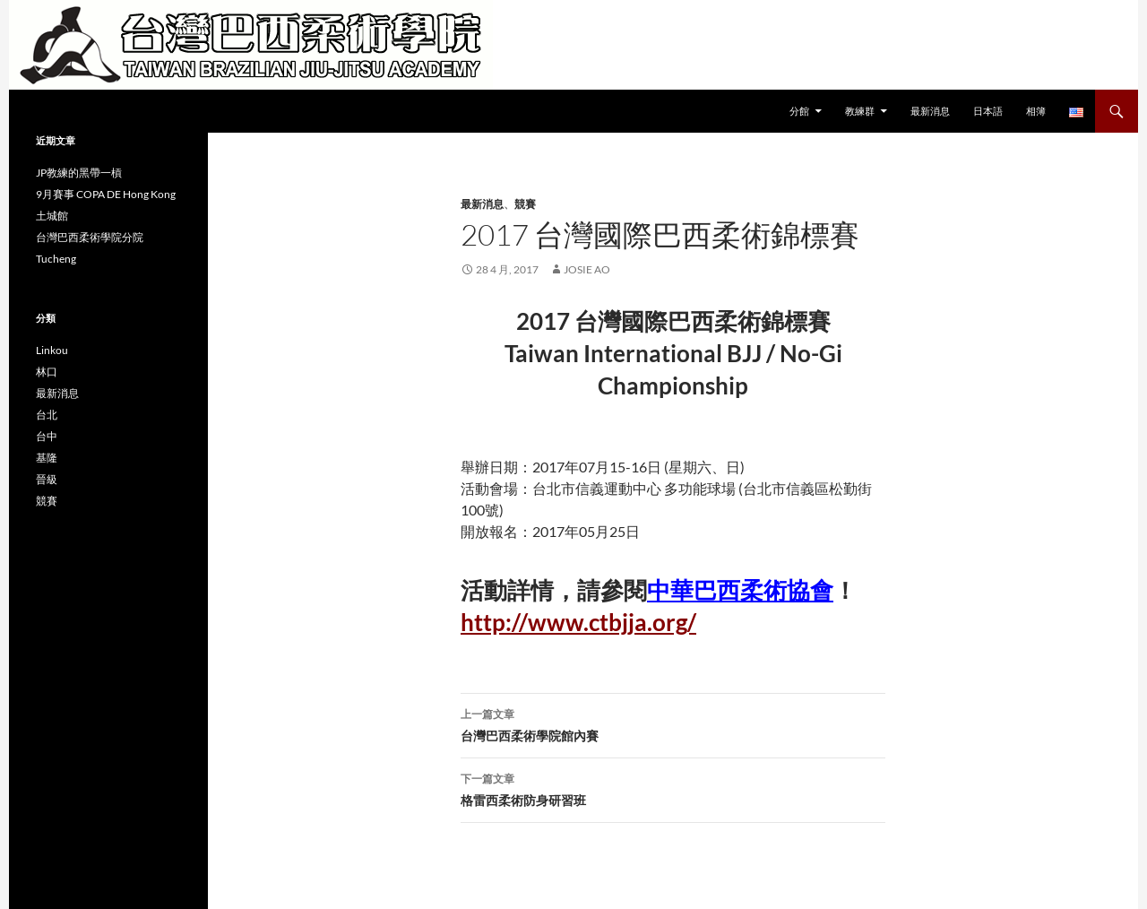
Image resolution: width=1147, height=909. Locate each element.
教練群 (860, 111)
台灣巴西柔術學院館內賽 (673, 723)
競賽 (525, 204)
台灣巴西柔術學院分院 (89, 237)
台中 (46, 436)
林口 (46, 371)
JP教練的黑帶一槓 (79, 172)
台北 (46, 414)
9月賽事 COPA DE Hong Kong (106, 194)
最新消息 (930, 111)
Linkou (52, 350)
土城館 (52, 215)
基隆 (46, 457)
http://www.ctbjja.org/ (578, 622)
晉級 (46, 479)
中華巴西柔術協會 (740, 590)
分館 (799, 111)
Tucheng (56, 258)
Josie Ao (587, 269)
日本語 (988, 111)
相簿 (1036, 111)
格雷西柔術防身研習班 (673, 788)
